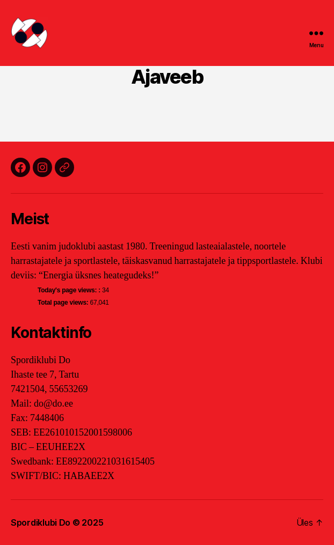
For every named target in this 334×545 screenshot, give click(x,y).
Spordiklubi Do (40, 522)
